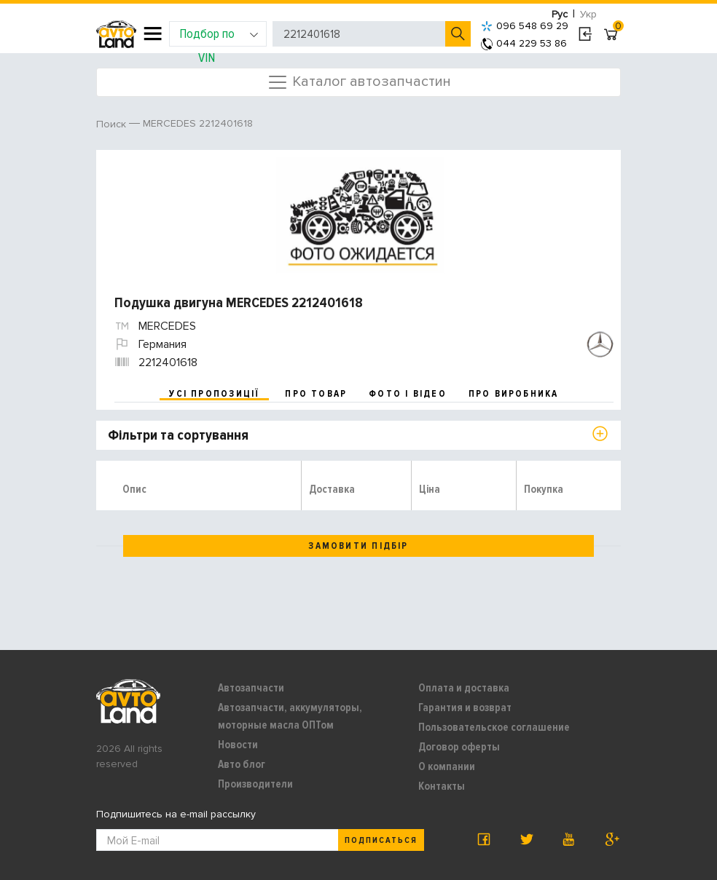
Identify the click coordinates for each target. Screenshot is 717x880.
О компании (446, 766)
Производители (255, 783)
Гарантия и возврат (465, 707)
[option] (360, 215)
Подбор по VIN (219, 36)
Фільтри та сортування (178, 435)
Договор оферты (459, 746)
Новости (238, 744)
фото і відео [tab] (408, 394)
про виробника (514, 394)
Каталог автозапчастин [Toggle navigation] (359, 82)
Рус (560, 14)
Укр (588, 14)
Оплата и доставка (463, 687)
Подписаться (381, 840)
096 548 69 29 (524, 26)
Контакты (441, 786)
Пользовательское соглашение (494, 727)
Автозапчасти (251, 687)
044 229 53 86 (524, 43)
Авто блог (241, 764)
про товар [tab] (316, 394)
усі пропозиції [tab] (214, 394)
